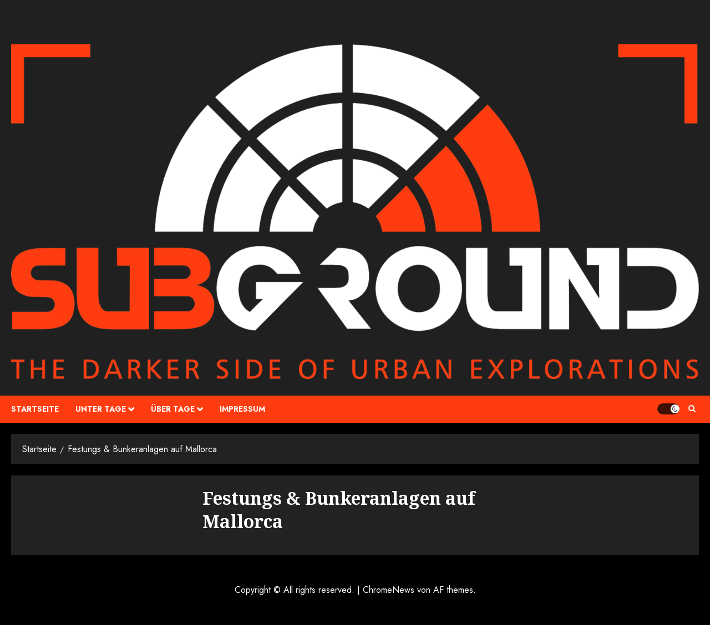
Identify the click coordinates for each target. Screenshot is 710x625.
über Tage (173, 408)
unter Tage (100, 408)
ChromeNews (388, 589)
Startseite (35, 408)
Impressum (242, 408)
